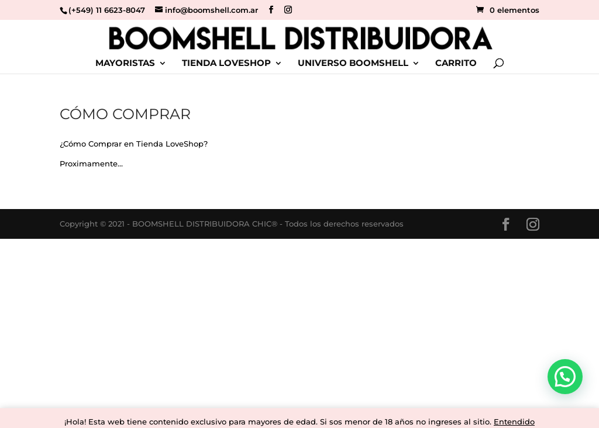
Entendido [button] (514, 421)
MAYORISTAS (125, 63)
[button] (565, 376)
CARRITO (456, 63)
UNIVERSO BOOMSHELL (353, 63)
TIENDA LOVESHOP (226, 63)
